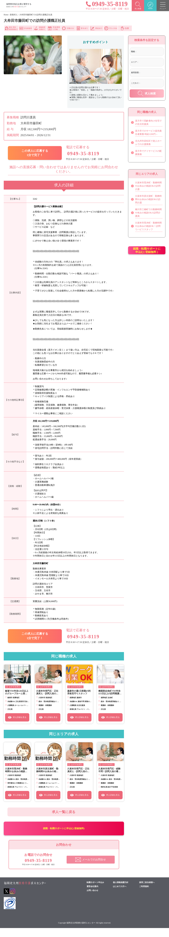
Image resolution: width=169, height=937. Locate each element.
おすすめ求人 (15, 687)
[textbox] (149, 52)
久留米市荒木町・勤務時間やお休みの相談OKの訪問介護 (146, 186)
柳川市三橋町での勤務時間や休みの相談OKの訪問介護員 (146, 212)
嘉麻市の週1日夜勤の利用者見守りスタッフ (79, 692)
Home (6, 15)
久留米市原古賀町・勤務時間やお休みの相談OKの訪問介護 (47, 770)
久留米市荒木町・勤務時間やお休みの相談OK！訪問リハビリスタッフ (16, 770)
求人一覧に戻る (64, 814)
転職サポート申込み (95, 891)
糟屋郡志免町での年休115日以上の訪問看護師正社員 (109, 692)
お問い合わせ (92, 899)
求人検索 (147, 93)
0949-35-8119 (83, 153)
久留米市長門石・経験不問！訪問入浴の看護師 (109, 770)
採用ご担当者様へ (147, 891)
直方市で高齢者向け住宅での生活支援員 (146, 122)
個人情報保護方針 (120, 891)
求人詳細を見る (17, 717)
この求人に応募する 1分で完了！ (35, 153)
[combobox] (150, 52)
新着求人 (14, 15)
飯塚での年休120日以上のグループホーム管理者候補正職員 (16, 692)
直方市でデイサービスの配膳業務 (146, 153)
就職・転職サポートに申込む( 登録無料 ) (147, 253)
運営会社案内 (92, 895)
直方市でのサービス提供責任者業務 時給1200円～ (146, 132)
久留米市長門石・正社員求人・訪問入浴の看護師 (47, 692)
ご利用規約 (144, 895)
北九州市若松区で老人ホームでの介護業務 (146, 143)
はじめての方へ (119, 895)
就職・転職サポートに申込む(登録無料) (63, 835)
